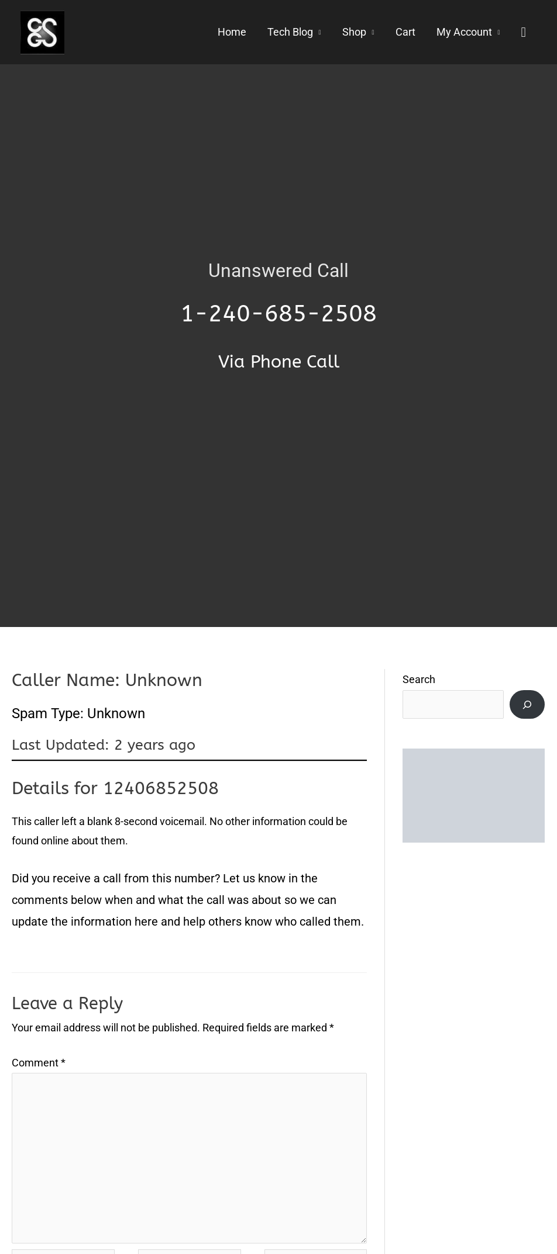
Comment (39, 1062)
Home (232, 32)
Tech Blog (290, 32)
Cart (405, 32)
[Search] (527, 704)
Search (419, 679)
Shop (354, 32)
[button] (523, 32)
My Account (464, 32)
